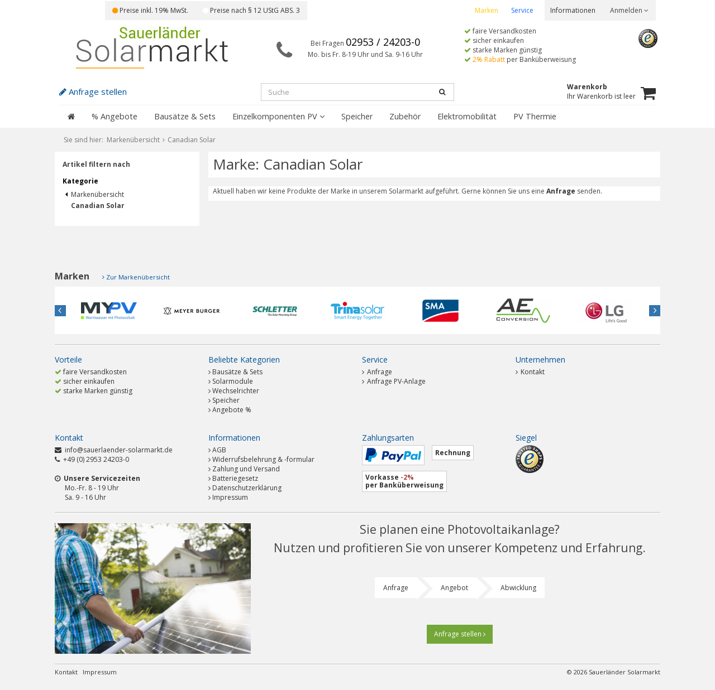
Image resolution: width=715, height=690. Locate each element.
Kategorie (80, 181)
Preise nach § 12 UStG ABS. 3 (251, 10)
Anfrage (377, 372)
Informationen (572, 10)
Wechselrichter (235, 390)
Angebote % (231, 409)
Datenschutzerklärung (247, 488)
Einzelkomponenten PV (278, 116)
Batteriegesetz (235, 478)
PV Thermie (534, 116)
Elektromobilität (467, 116)
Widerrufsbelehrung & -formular (263, 459)
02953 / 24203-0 (383, 42)
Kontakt (530, 372)
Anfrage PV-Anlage (394, 381)
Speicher (357, 116)
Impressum (230, 497)
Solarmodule (232, 381)
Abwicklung (518, 587)
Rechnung (452, 452)
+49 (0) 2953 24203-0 (96, 459)
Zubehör (405, 116)
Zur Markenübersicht (138, 277)
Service (522, 10)
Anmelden (629, 10)
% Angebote (114, 116)
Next (654, 310)
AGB (219, 450)
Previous (60, 310)
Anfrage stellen (459, 634)
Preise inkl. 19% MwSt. (150, 10)
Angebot (454, 587)
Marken (486, 10)
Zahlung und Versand (246, 469)
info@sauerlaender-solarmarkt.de (119, 450)
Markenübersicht (94, 194)
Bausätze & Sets (185, 116)
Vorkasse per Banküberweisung (404, 481)
